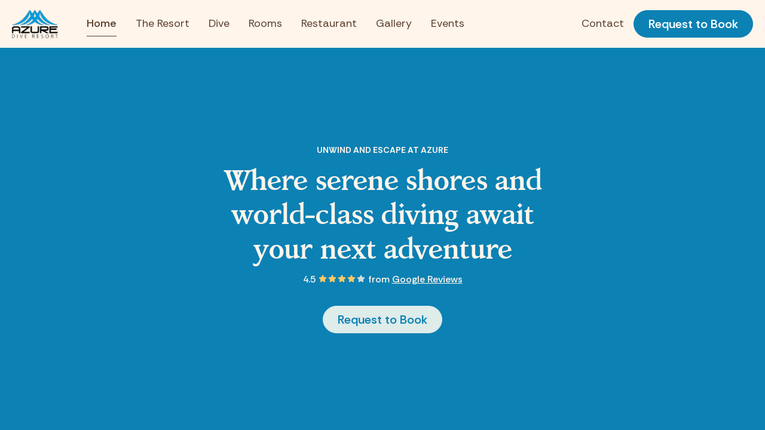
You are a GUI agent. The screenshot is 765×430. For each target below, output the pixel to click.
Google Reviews (427, 279)
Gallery (394, 23)
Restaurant (329, 23)
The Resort (162, 23)
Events (447, 23)
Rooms (265, 23)
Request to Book (693, 24)
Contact (603, 23)
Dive (219, 23)
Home (102, 23)
